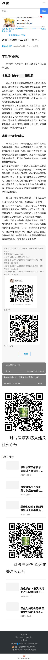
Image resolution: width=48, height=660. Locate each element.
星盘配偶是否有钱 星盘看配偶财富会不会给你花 (32, 610)
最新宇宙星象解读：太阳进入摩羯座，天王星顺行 (32, 469)
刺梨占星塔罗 (7, 46)
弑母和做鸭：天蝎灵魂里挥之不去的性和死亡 (32, 508)
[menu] (44, 3)
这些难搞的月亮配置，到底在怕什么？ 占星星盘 (32, 489)
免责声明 (24, 634)
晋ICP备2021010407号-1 (24, 637)
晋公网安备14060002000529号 (24, 647)
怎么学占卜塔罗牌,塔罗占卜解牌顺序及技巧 (32, 590)
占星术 (35, 46)
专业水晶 (24, 640)
